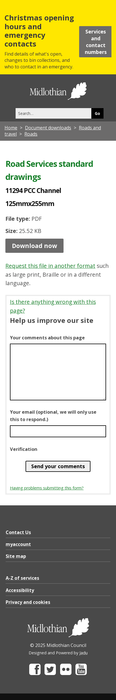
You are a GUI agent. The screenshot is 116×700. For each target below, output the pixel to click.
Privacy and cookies (28, 602)
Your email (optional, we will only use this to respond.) (53, 415)
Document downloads (48, 128)
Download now (34, 246)
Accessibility (20, 590)
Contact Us (18, 532)
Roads (30, 134)
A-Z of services (22, 578)
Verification (23, 449)
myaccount (18, 544)
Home (11, 128)
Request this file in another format (50, 266)
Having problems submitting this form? (47, 488)
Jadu (83, 652)
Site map (16, 556)
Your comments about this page (47, 338)
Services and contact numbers (96, 41)
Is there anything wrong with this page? (53, 306)
